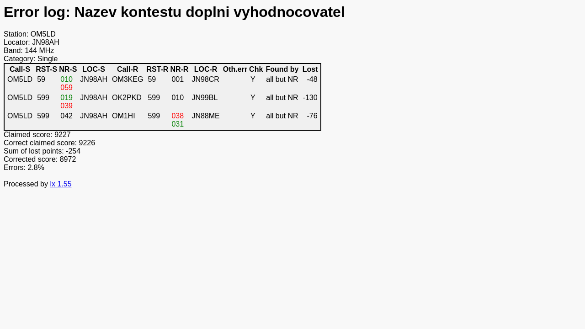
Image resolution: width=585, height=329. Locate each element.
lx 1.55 (60, 184)
